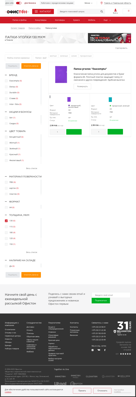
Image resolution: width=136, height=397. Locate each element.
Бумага (76, 20)
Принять (82, 390)
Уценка (51, 343)
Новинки (52, 332)
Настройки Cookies (119, 391)
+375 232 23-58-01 (99, 327)
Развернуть (82, 86)
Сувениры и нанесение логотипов (31, 346)
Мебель (91, 20)
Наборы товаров (12, 348)
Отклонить (102, 390)
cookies (8, 392)
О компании (10, 329)
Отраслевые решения (53, 336)
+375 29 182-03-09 (99, 333)
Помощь (30, 333)
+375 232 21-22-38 (99, 330)
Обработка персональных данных (54, 348)
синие (74, 56)
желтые (53, 56)
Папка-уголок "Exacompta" (90, 68)
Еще (106, 20)
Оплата (30, 330)
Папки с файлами (43, 58)
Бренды (8, 345)
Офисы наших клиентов (32, 340)
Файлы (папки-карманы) (18, 58)
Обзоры (8, 342)
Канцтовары (40, 20)
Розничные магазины (74, 331)
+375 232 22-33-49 (99, 340)
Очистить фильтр (31, 66)
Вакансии (74, 335)
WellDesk (30, 352)
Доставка (30, 327)
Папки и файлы (19, 20)
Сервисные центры (13, 336)
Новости (8, 339)
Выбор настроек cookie (55, 359)
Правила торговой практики (56, 354)
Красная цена (54, 340)
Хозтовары (60, 20)
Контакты (74, 327)
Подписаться (101, 300)
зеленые (64, 56)
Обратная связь (33, 336)
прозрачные (86, 56)
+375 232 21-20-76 (99, 336)
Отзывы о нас (10, 333)
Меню (87, 3)
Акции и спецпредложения (55, 328)
